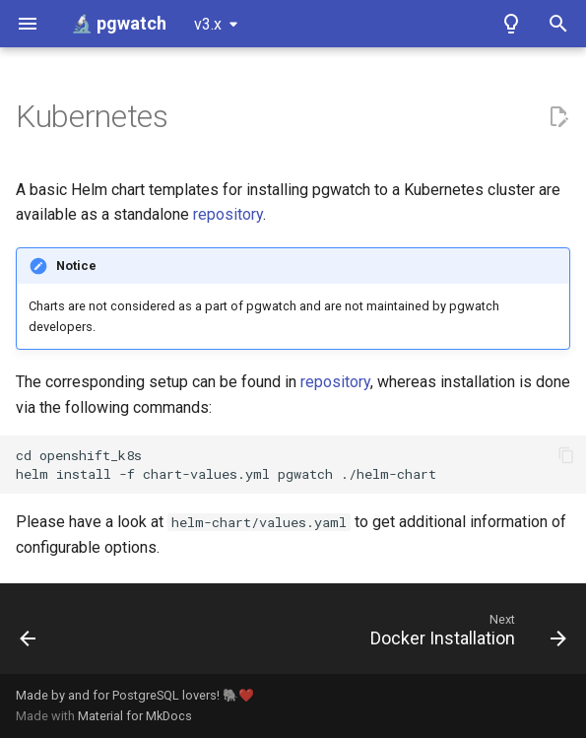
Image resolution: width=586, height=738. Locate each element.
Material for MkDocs (135, 715)
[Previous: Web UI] (29, 634)
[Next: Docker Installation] (465, 634)
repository (228, 214)
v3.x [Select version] (208, 24)
